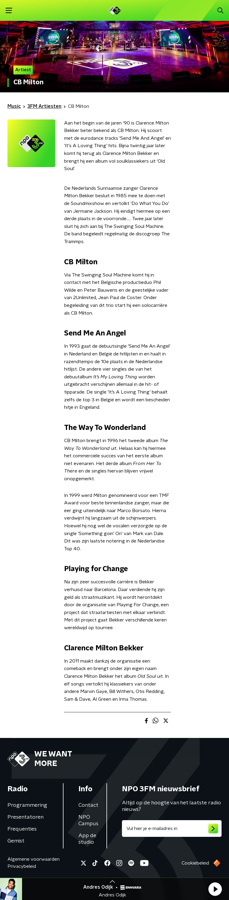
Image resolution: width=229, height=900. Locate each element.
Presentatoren (25, 817)
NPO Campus (88, 820)
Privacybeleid (21, 866)
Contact (88, 805)
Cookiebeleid (195, 863)
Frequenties (22, 829)
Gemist (15, 841)
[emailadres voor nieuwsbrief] (172, 828)
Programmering (27, 805)
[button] (215, 889)
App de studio (87, 839)
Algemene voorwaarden (33, 859)
